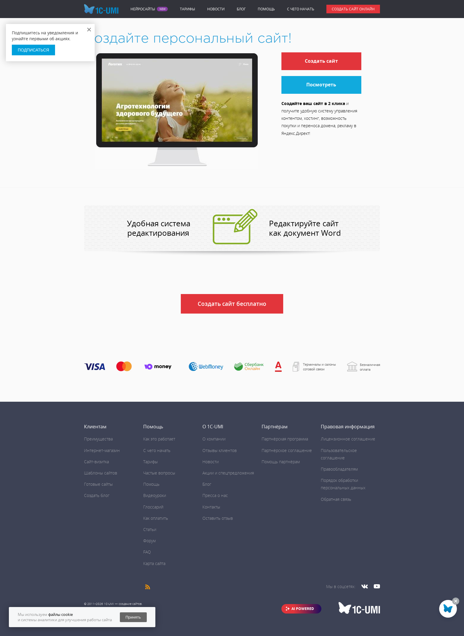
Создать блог (96, 495)
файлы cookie (60, 614)
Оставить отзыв (217, 518)
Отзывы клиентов (219, 450)
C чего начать (300, 9)
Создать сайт (321, 61)
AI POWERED (302, 608)
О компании (213, 439)
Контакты (211, 507)
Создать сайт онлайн (353, 9)
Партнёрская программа (285, 439)
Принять (133, 617)
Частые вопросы (159, 473)
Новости (216, 9)
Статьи (149, 529)
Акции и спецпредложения (228, 473)
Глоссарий (153, 507)
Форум (149, 540)
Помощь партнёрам (281, 461)
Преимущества (98, 439)
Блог (241, 9)
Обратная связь (336, 499)
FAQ (147, 552)
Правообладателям (339, 469)
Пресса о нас (215, 495)
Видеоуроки (154, 495)
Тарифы (187, 9)
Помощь (266, 9)
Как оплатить (155, 518)
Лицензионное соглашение (348, 439)
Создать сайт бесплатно (232, 304)
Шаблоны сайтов (100, 473)
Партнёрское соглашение (287, 450)
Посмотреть (321, 84)
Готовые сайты (98, 484)
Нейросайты (142, 9)
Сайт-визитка (96, 461)
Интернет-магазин (102, 450)
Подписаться (33, 50)
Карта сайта (154, 563)
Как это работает (159, 439)
